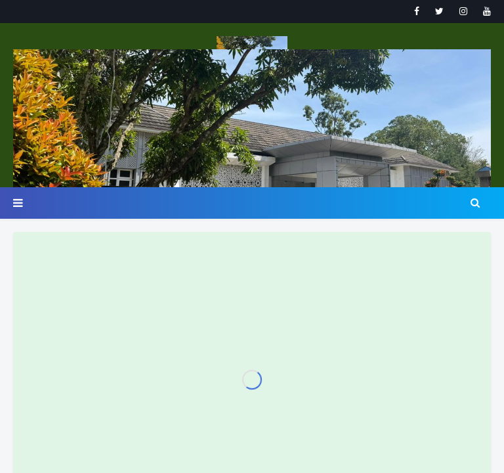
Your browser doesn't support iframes (252, 236)
